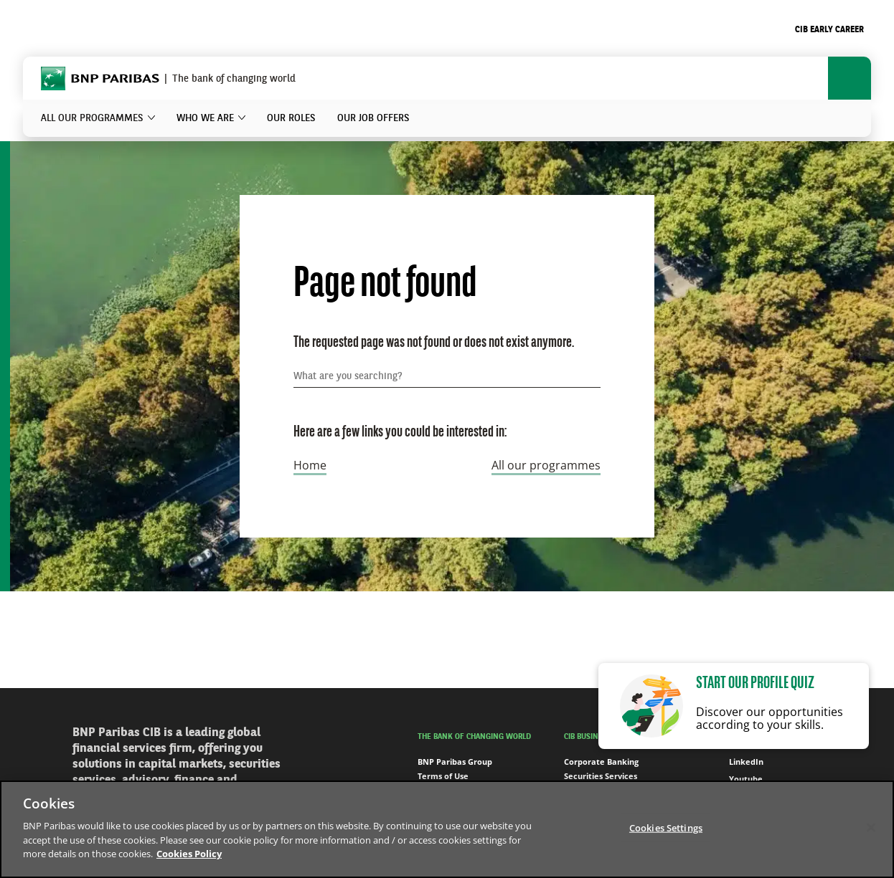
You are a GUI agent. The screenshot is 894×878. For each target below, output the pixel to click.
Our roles (291, 118)
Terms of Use (443, 775)
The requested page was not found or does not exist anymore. (433, 343)
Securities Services (600, 775)
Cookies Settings (665, 827)
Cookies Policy (189, 853)
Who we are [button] (205, 118)
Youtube (738, 779)
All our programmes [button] (92, 118)
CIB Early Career (829, 30)
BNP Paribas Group (455, 761)
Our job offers (373, 118)
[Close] (871, 827)
